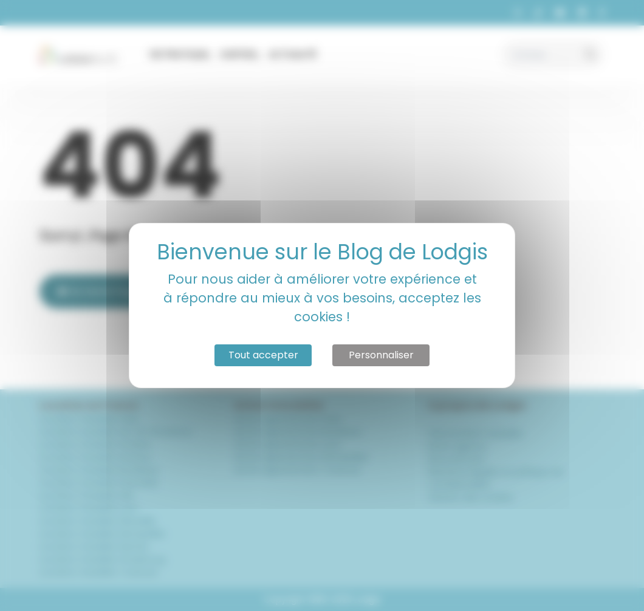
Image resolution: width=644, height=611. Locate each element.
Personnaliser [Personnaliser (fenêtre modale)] (381, 355)
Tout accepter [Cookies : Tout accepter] (263, 355)
